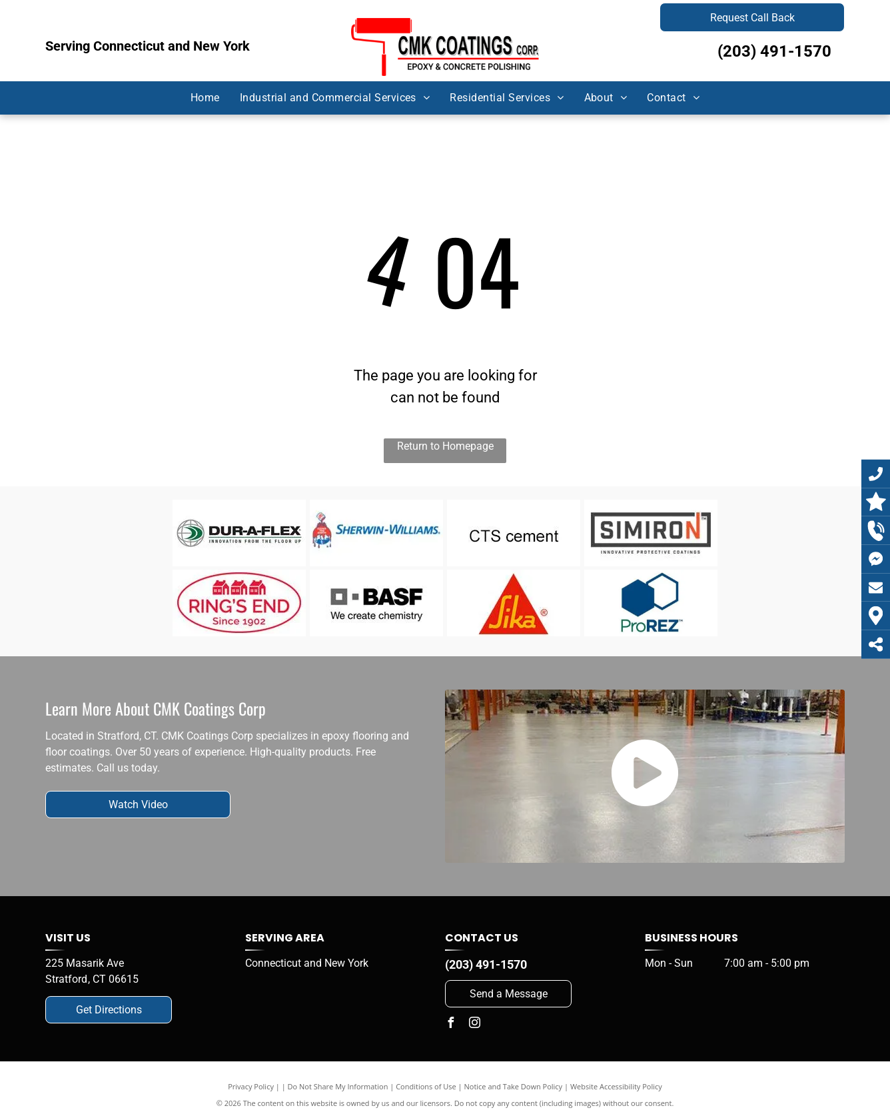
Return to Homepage (445, 446)
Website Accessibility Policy (616, 1086)
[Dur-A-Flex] (239, 533)
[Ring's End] (239, 603)
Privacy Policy (251, 1086)
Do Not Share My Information (338, 1086)
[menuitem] (205, 98)
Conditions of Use (426, 1086)
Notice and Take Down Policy (513, 1086)
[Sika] (514, 603)
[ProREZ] (651, 603)
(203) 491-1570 (774, 51)
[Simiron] (651, 533)
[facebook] (450, 1024)
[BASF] (377, 603)
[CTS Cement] (514, 533)
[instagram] (474, 1024)
